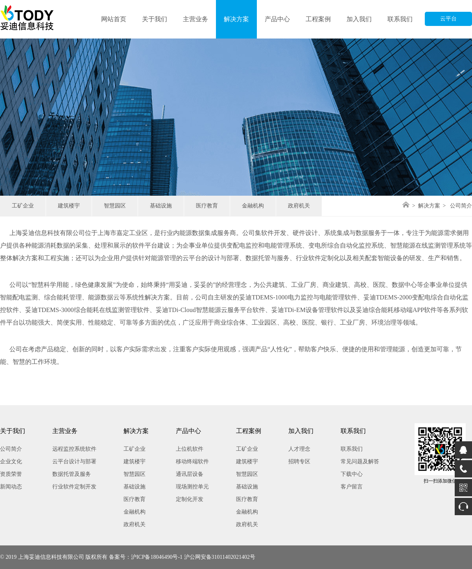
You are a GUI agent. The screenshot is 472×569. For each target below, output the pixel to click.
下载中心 (352, 474)
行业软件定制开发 (74, 487)
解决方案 (236, 19)
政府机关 (299, 206)
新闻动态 (11, 487)
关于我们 (154, 19)
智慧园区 (115, 206)
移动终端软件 (192, 461)
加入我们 (359, 19)
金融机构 (253, 206)
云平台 (448, 19)
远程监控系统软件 (74, 449)
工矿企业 (23, 206)
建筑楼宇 (69, 206)
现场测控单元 (192, 487)
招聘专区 (299, 461)
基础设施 (161, 206)
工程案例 (318, 19)
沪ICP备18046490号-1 (157, 557)
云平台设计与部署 (74, 461)
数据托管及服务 (71, 474)
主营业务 (195, 19)
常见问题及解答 (360, 461)
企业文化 (11, 461)
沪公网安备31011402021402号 (219, 557)
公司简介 (11, 449)
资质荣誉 (11, 474)
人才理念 (299, 449)
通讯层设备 (189, 474)
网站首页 (113, 19)
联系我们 (400, 19)
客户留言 (352, 487)
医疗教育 (207, 206)
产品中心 (277, 19)
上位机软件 (189, 449)
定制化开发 (189, 499)
